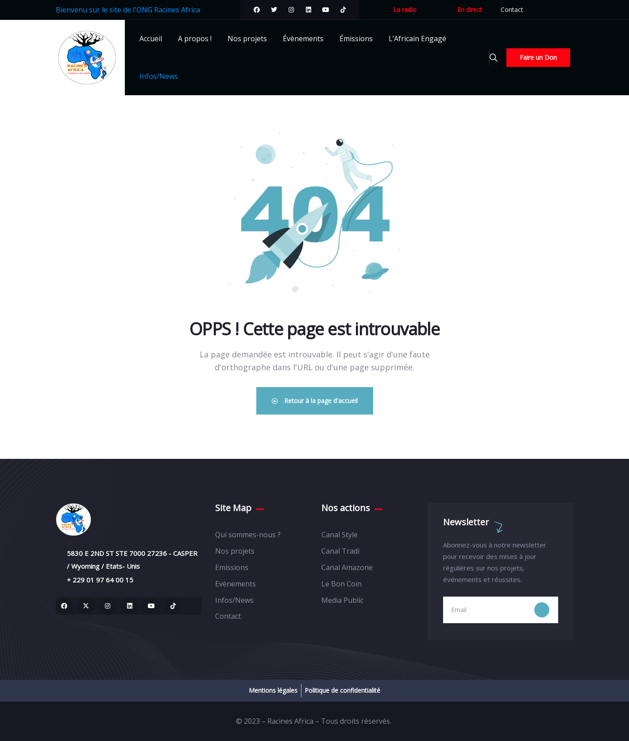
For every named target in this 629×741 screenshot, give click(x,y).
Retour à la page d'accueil (315, 400)
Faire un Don (538, 57)
